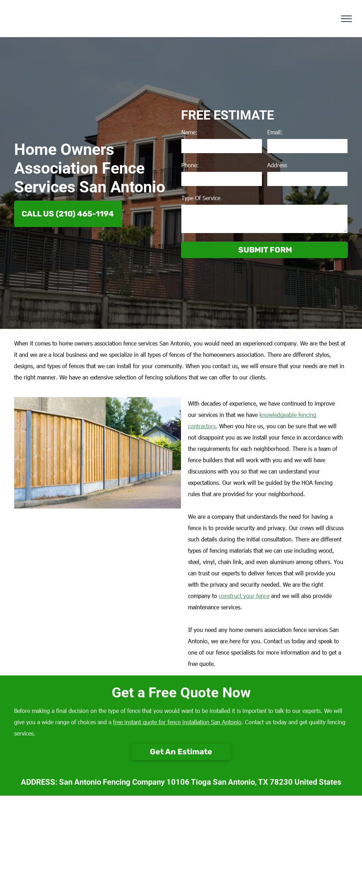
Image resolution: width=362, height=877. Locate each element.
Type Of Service (200, 198)
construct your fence (244, 595)
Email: (275, 132)
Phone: (190, 165)
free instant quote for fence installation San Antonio (177, 722)
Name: (189, 132)
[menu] (346, 19)
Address (277, 165)
